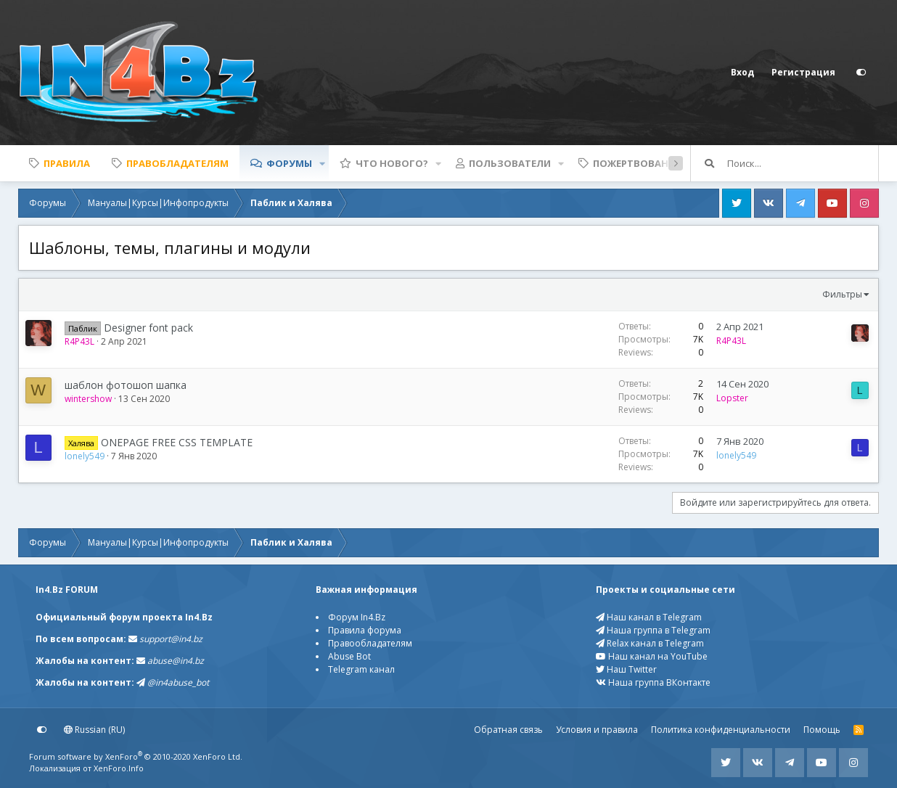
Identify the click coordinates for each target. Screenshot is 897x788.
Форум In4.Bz (356, 617)
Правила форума (364, 630)
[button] (322, 163)
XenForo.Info (119, 768)
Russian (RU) (94, 729)
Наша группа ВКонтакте (653, 682)
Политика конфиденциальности (720, 729)
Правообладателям (370, 643)
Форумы (289, 163)
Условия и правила (597, 729)
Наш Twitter (626, 669)
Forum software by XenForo (135, 756)
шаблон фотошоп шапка (126, 385)
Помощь (821, 729)
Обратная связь (508, 729)
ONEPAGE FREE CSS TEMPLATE (177, 442)
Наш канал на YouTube (652, 656)
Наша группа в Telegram (653, 630)
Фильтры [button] (842, 294)
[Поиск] (802, 163)
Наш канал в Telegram (649, 617)
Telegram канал (361, 669)
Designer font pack (148, 328)
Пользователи (510, 163)
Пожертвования (637, 163)
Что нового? (392, 163)
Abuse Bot (349, 656)
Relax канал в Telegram (650, 643)
